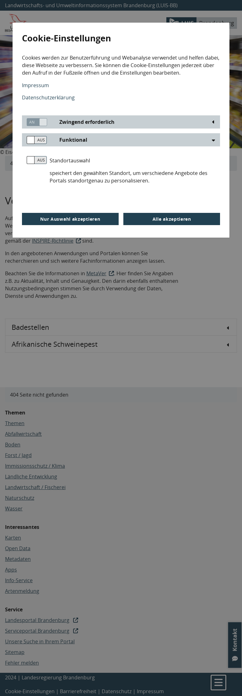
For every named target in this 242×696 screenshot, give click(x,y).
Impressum (35, 85)
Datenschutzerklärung (48, 97)
